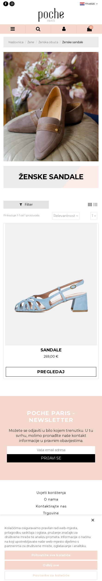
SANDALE (51, 350)
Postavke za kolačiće (51, 575)
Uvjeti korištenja (51, 493)
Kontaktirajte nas (51, 506)
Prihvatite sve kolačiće (51, 555)
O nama (51, 499)
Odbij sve (51, 565)
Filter (26, 204)
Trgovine (51, 513)
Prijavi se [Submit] (51, 458)
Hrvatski (89, 3)
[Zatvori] (92, 520)
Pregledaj (51, 371)
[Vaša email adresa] (51, 450)
